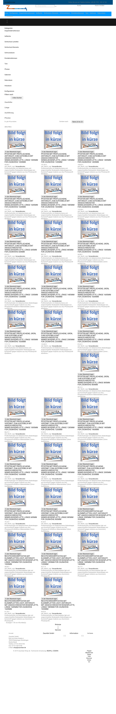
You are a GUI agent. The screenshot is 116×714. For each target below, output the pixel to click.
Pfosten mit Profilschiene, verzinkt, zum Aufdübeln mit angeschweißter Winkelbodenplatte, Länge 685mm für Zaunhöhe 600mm (21, 515)
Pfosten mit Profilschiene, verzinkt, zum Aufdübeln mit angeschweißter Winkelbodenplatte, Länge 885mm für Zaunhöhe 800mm (57, 515)
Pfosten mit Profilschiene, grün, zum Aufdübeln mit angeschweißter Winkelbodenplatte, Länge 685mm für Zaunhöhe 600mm (94, 337)
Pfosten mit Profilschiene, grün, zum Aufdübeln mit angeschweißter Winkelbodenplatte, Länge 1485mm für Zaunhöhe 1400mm (57, 293)
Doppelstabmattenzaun (12, 31)
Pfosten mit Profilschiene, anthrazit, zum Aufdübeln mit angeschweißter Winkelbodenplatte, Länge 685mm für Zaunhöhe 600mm (21, 248)
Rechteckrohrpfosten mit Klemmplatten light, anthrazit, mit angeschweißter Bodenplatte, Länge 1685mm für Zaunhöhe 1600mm (21, 605)
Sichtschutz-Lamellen (12, 42)
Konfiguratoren (9, 91)
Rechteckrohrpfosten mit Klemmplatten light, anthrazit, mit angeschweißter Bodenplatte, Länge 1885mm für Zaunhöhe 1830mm (58, 605)
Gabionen (8, 75)
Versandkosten (20, 166)
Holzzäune (8, 86)
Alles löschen (17, 98)
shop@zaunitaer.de (19, 647)
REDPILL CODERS (52, 651)
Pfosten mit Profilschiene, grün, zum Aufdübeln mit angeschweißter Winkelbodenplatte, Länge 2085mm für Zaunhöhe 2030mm (57, 337)
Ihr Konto (90, 633)
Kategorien (9, 28)
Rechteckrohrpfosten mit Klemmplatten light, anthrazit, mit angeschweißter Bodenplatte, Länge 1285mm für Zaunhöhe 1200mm (58, 560)
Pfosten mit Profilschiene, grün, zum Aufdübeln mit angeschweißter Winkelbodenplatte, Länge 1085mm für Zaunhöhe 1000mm (94, 248)
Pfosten (7, 69)
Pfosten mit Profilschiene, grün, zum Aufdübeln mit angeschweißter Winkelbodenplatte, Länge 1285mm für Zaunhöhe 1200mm (21, 293)
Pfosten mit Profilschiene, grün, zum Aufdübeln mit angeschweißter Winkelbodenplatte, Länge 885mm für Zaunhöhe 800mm (94, 380)
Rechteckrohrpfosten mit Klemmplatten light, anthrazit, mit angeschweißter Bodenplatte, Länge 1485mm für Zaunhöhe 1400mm (94, 560)
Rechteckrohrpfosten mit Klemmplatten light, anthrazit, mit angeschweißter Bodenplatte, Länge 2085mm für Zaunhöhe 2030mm (94, 515)
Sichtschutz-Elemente (12, 47)
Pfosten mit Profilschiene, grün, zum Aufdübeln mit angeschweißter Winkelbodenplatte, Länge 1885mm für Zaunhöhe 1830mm (21, 337)
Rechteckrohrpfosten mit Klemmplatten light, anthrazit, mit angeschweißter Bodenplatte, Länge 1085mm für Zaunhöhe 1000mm (21, 560)
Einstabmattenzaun (11, 58)
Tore (6, 64)
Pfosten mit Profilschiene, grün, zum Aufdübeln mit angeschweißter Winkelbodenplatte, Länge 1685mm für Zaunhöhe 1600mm (94, 293)
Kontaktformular (10, 2)
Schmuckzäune (10, 53)
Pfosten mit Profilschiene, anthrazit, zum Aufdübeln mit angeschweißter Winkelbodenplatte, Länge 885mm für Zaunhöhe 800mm (57, 248)
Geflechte (8, 36)
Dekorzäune (8, 80)
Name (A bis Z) (77, 122)
